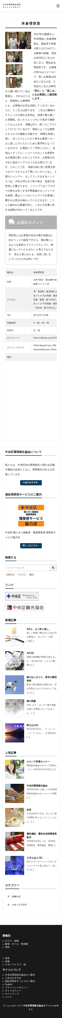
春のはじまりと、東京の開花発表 (42, 679)
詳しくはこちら (30, 545)
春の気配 (31, 701)
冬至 (29, 809)
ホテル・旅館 (12, 940)
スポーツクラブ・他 (15, 964)
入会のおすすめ (30, 482)
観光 (31, 574)
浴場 (7, 961)
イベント (21, 574)
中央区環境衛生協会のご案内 (20, 974)
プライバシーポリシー (16, 987)
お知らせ (10, 574)
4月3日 (30, 653)
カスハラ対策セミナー (38, 761)
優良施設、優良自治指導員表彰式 (42, 835)
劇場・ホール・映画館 (16, 943)
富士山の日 (32, 725)
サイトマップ (12, 993)
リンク (8, 996)
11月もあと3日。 (35, 857)
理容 (7, 947)
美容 (7, 958)
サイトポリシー (13, 990)
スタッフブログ (19, 904)
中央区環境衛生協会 (37, 785)
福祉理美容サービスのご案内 (20, 981)
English (8, 984)
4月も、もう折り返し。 (39, 629)
